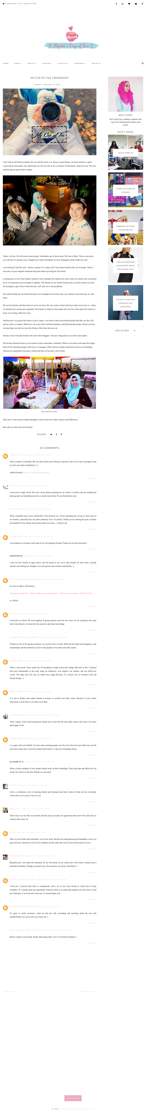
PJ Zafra (15, 509)
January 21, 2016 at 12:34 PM (51, 880)
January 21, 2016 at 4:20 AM (40, 856)
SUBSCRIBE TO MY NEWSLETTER (19, 4)
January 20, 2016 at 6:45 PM (36, 809)
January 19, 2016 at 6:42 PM (53, 637)
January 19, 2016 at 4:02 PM (50, 579)
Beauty (32, 63)
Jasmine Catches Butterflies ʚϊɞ (36, 472)
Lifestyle (63, 63)
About (18, 63)
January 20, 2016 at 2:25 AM (44, 715)
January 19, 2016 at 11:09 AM (32, 486)
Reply (92, 479)
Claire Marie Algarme (24, 637)
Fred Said (16, 691)
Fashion (47, 63)
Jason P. (15, 809)
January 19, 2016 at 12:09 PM (38, 536)
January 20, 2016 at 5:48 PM (33, 785)
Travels (96, 63)
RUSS (13, 832)
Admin (14, 485)
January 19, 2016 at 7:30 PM (37, 661)
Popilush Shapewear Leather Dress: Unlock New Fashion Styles (125, 265)
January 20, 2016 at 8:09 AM (37, 739)
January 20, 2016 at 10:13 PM (31, 832)
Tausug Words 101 (125, 153)
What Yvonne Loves (23, 879)
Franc (14, 785)
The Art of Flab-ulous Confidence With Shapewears (125, 303)
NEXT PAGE (9, 992)
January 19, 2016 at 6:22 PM (32, 614)
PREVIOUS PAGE (87, 992)
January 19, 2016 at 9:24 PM (37, 692)
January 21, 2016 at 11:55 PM (46, 907)
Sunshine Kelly (20, 715)
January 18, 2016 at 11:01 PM (37, 455)
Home (6, 63)
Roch (13, 613)
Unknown (16, 455)
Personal (80, 63)
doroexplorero (21, 906)
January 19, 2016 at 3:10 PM (38, 556)
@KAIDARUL (73, 1098)
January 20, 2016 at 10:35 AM (39, 762)
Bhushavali (17, 856)
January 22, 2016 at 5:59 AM (58, 930)
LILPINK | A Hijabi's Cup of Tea (77, 1109)
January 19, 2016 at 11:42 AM (36, 509)
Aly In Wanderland (22, 579)
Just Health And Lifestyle (26, 930)
